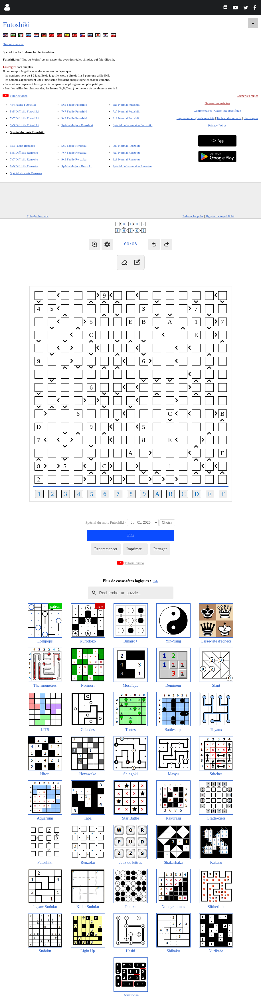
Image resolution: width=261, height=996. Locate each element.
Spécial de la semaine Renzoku (132, 166)
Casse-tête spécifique (227, 110)
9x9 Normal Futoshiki (126, 118)
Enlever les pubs (193, 216)
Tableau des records (229, 118)
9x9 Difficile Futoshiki (24, 125)
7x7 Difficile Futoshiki (24, 118)
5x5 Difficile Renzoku (24, 152)
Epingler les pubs (37, 216)
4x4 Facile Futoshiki (23, 104)
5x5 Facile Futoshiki (74, 104)
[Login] (7, 8)
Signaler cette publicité (219, 216)
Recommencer (105, 549)
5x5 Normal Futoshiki (126, 104)
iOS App (217, 140)
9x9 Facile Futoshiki (74, 118)
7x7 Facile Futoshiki (74, 111)
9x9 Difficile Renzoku (24, 166)
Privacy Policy (217, 125)
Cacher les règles (247, 95)
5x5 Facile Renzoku (73, 145)
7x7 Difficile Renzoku (24, 159)
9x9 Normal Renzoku (126, 159)
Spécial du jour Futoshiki (77, 125)
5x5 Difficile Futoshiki (24, 111)
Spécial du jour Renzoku (76, 166)
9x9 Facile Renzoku (73, 159)
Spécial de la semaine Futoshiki (132, 125)
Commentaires (203, 110)
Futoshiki (16, 25)
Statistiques (251, 118)
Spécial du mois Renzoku (26, 173)
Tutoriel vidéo (18, 95)
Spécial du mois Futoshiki (27, 132)
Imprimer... (135, 549)
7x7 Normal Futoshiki (126, 111)
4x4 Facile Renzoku (22, 145)
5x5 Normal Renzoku (126, 145)
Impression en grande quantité (196, 118)
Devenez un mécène (217, 103)
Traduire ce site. (13, 44)
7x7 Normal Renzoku (126, 152)
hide (155, 581)
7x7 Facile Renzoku (73, 152)
